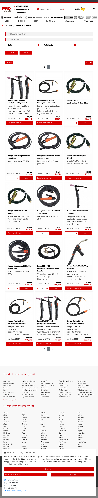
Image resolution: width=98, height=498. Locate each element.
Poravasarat (45, 397)
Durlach (24, 429)
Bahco (5, 429)
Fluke (24, 438)
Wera (79, 440)
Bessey (5, 431)
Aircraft (6, 422)
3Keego (6, 413)
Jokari (42, 424)
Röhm (79, 415)
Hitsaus (9, 26)
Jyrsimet (6, 395)
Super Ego (81, 433)
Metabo (43, 449)
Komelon (44, 435)
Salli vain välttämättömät (13, 475)
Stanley (80, 426)
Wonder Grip (82, 442)
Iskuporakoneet (8, 392)
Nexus (61, 420)
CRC (23, 415)
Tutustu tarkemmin (15, 123)
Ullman (80, 435)
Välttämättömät (14, 480)
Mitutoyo (62, 415)
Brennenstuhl (8, 444)
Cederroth (6, 449)
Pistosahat (44, 390)
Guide (24, 444)
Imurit (5, 390)
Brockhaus (7, 446)
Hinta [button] (23, 45)
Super (80, 431)
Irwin (42, 420)
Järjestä (8, 63)
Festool (24, 435)
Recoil (61, 446)
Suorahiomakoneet (65, 392)
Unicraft (80, 438)
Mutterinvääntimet (47, 383)
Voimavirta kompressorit (86, 395)
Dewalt (24, 417)
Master (43, 444)
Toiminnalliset (13, 483)
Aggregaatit (7, 381)
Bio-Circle (6, 433)
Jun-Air (43, 426)
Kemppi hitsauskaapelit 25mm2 (48, 156)
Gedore (24, 440)
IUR (42, 422)
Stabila (80, 424)
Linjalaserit (25, 392)
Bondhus (6, 435)
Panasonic (62, 435)
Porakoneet (44, 395)
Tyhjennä (11, 52)
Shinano (80, 422)
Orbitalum (62, 431)
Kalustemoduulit (9, 397)
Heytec (24, 449)
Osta (85, 123)
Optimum (62, 429)
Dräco (24, 426)
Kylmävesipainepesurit (29, 390)
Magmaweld (45, 442)
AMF (4, 426)
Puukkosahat (63, 386)
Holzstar (43, 413)
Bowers (6, 440)
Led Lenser (44, 440)
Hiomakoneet (7, 386)
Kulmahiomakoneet (28, 386)
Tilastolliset (12, 485)
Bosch (5, 438)
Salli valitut (72, 475)
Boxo (5, 442)
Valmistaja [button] (60, 45)
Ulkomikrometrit (83, 386)
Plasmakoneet (45, 392)
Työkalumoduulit (64, 397)
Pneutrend (62, 442)
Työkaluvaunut (82, 381)
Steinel (80, 429)
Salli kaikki (49, 469)
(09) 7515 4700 (20, 6)
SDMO (79, 420)
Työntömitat (82, 383)
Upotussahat (82, 388)
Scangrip (80, 417)
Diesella (24, 420)
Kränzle (43, 438)
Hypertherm (45, 415)
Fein (23, 431)
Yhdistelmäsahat (83, 397)
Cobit (23, 413)
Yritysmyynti (21, 12)
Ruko (79, 413)
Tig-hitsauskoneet (65, 395)
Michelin (62, 413)
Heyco (24, 446)
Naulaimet (44, 388)
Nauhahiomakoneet (47, 386)
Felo (23, 433)
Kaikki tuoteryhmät (9, 400)
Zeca (79, 444)
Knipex (43, 433)
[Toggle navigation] (94, 9)
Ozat (60, 433)
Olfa (60, 426)
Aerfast (6, 417)
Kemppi (43, 431)
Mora (60, 417)
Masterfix (44, 446)
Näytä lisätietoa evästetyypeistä (15, 491)
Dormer (24, 422)
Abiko (5, 415)
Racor (61, 444)
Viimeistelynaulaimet (85, 392)
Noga (60, 422)
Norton (61, 424)
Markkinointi (12, 488)
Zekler (80, 446)
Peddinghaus (63, 440)
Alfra (5, 424)
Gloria (24, 442)
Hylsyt (5, 388)
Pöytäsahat (63, 388)
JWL (42, 429)
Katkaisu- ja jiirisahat (29, 381)
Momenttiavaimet (28, 395)
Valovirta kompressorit (85, 390)
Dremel (24, 424)
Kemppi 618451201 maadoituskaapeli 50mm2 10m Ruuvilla (48, 268)
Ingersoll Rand (45, 417)
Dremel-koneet (8, 383)
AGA (4, 420)
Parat (61, 438)
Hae (61, 9)
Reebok (61, 449)
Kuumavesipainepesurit (30, 388)
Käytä (26, 52)
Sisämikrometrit (64, 390)
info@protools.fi (21, 9)
